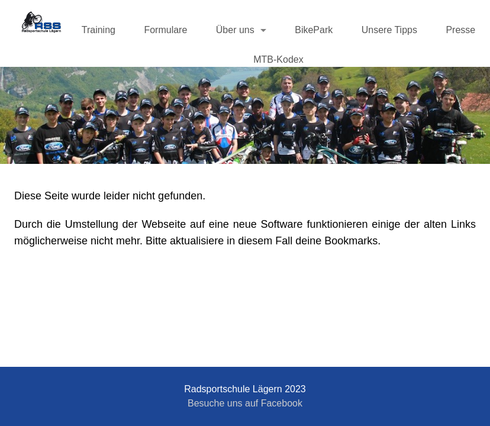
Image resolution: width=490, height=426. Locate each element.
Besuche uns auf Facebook (245, 403)
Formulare (165, 30)
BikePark (314, 30)
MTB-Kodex (278, 59)
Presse (460, 30)
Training (98, 30)
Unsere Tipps (389, 30)
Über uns (235, 30)
